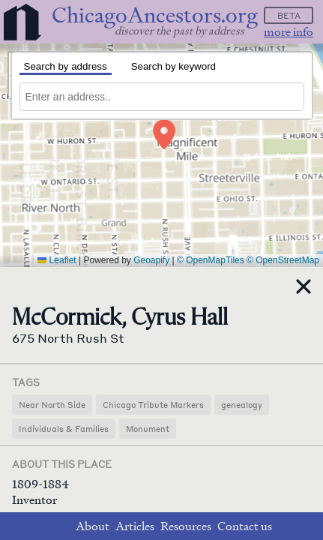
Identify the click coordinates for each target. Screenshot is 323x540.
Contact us (244, 526)
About (92, 526)
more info (288, 32)
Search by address (65, 66)
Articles (134, 526)
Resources (185, 526)
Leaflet (56, 260)
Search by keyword (173, 66)
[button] (165, 133)
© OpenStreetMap (283, 260)
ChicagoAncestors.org (155, 15)
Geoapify (151, 260)
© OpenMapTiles (210, 260)
